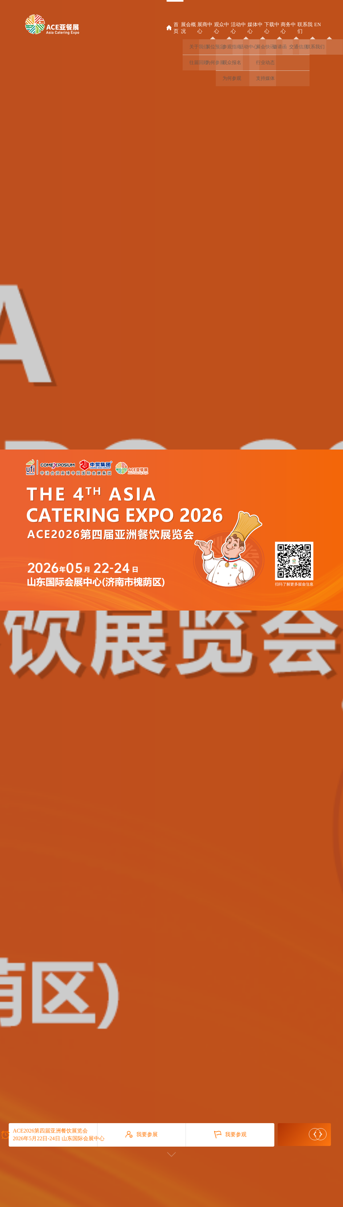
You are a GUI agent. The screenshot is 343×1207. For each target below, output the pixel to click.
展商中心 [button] (204, 28)
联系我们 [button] (305, 28)
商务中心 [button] (288, 28)
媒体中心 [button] (255, 28)
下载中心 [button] (271, 28)
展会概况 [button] (188, 28)
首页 (172, 28)
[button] (315, 1134)
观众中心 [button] (221, 28)
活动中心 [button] (238, 28)
